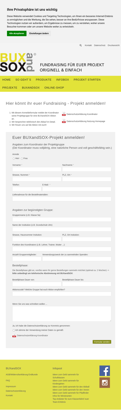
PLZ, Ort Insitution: (70, 235)
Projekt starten (87, 80)
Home (6, 80)
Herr (17, 159)
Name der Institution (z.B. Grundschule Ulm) (32, 225)
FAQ (8, 381)
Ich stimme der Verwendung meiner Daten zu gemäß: (39, 330)
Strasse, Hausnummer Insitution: (27, 235)
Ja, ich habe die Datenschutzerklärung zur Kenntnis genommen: (41, 326)
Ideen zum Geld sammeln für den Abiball (71, 387)
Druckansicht (114, 74)
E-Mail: (46, 185)
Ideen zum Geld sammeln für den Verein (71, 390)
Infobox (62, 80)
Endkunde (33, 375)
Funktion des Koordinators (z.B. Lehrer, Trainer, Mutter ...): (38, 245)
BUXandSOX (31, 88)
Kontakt (88, 74)
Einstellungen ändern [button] (39, 33)
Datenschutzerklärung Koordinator (82, 114)
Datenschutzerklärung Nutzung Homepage (86, 122)
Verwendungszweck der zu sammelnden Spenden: (65, 255)
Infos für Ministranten (62, 396)
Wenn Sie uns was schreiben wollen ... (29, 304)
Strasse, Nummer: (21, 175)
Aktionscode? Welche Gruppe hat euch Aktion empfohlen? (38, 290)
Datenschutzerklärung (16, 391)
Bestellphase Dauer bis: (73, 280)
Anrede (15, 154)
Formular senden (102, 342)
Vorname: (17, 165)
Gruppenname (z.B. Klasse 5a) (26, 215)
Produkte (44, 80)
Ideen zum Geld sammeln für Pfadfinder (71, 393)
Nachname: (68, 165)
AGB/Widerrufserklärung (17, 375)
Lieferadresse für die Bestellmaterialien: (30, 195)
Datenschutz (99, 74)
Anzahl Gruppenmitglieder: (24, 255)
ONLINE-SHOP (54, 88)
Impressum (11, 387)
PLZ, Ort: (67, 175)
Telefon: (16, 185)
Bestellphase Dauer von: (23, 280)
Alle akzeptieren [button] (16, 33)
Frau (25, 159)
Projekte (9, 88)
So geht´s (23, 80)
